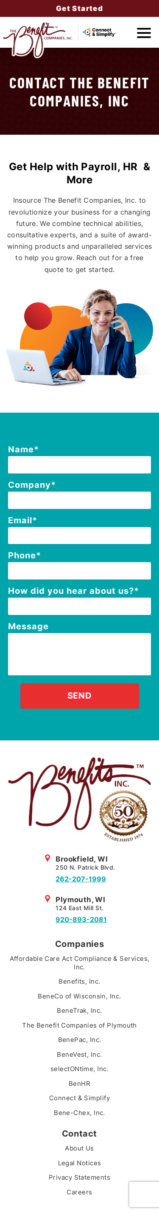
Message (28, 626)
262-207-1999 (81, 879)
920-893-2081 (81, 919)
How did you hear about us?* (73, 591)
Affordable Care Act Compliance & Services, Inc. (80, 963)
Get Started (79, 8)
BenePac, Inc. (79, 1040)
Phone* (24, 555)
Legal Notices (79, 1163)
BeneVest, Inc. (79, 1054)
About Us (79, 1148)
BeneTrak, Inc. (79, 1010)
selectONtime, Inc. (79, 1069)
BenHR (79, 1084)
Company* (32, 485)
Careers (79, 1192)
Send (79, 696)
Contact (79, 1134)
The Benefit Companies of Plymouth (79, 1025)
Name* (23, 449)
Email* (22, 520)
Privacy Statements (79, 1177)
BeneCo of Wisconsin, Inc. (79, 996)
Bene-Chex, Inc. (79, 1113)
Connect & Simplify (79, 1098)
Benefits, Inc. (79, 981)
